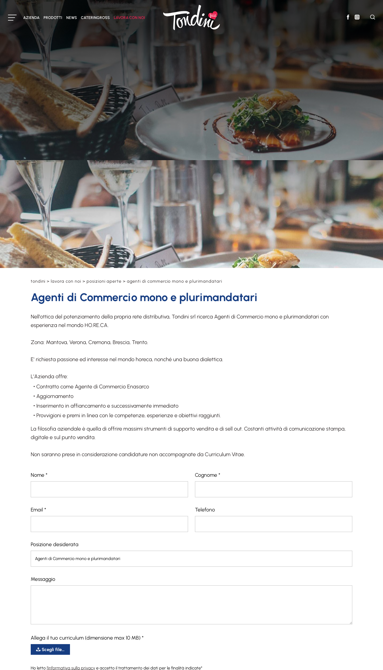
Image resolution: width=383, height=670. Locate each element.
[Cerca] (372, 18)
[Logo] (191, 17)
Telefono (205, 510)
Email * (38, 510)
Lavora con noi (66, 281)
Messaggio (43, 579)
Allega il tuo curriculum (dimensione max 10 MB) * (87, 638)
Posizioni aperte (104, 281)
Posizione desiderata (55, 544)
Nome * (39, 475)
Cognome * (207, 475)
